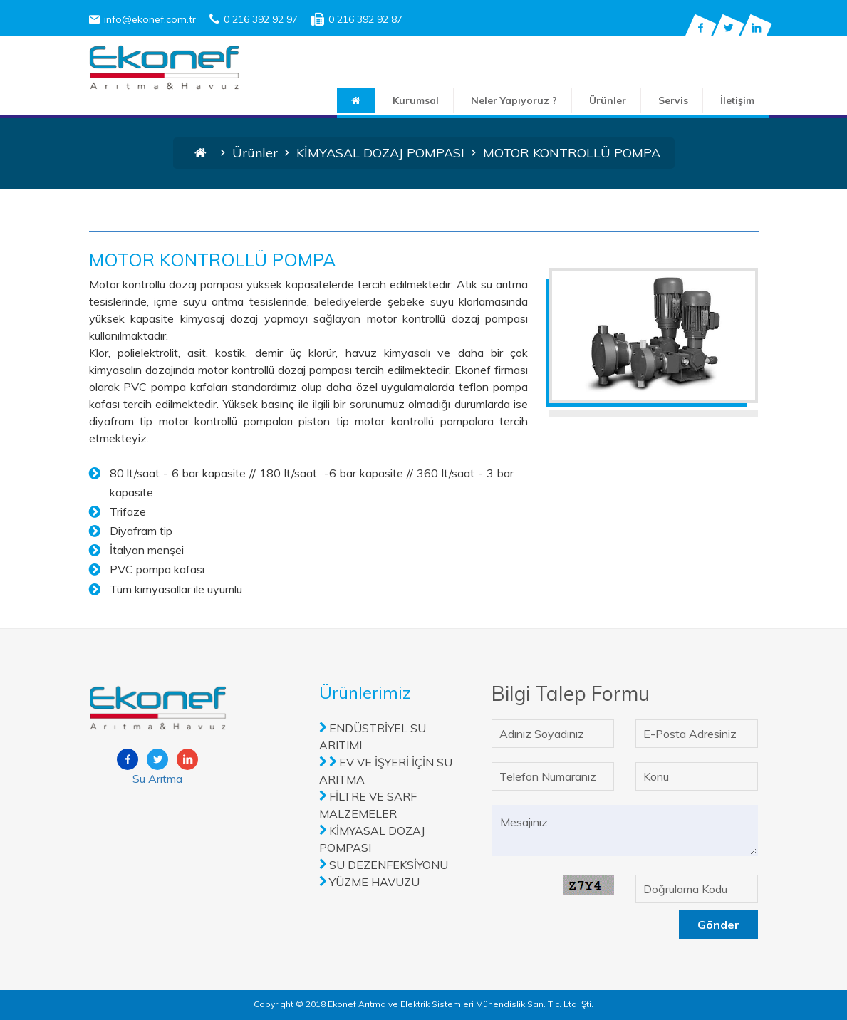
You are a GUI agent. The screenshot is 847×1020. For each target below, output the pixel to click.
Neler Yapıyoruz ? (514, 100)
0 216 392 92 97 (253, 19)
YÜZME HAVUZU (374, 882)
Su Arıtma (157, 778)
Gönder (718, 924)
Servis (673, 100)
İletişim (737, 100)
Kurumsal (416, 100)
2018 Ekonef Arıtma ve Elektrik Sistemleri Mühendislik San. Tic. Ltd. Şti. (449, 1004)
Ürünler (607, 100)
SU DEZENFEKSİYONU (388, 865)
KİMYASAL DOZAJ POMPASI (380, 153)
